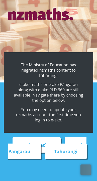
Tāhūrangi (65, 151)
